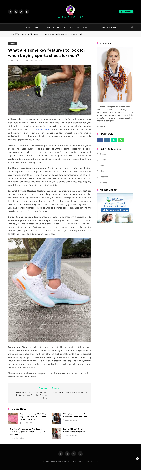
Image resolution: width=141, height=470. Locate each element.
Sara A (12, 61)
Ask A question (109, 27)
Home (27, 27)
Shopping (61, 27)
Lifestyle (38, 27)
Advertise (74, 27)
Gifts (95, 27)
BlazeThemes (93, 462)
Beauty (86, 27)
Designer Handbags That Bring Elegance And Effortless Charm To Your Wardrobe (33, 417)
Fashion (50, 27)
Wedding (103, 182)
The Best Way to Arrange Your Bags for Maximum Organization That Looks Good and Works (27, 432)
